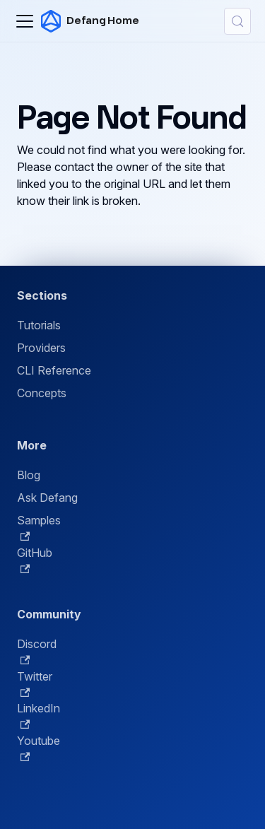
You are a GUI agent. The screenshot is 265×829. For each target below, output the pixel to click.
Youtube (38, 748)
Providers (41, 348)
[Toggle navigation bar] (24, 21)
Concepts (41, 393)
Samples (39, 527)
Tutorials (39, 325)
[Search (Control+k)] (237, 21)
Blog (28, 475)
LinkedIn (38, 715)
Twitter (34, 683)
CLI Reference (54, 370)
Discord (37, 651)
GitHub (34, 560)
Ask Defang (47, 497)
